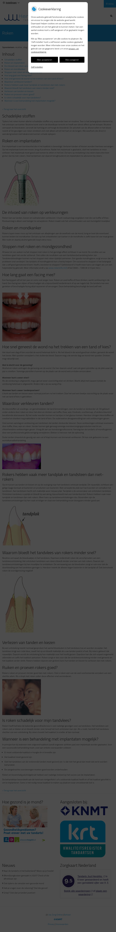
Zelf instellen (37, 67)
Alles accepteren (44, 59)
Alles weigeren (72, 59)
